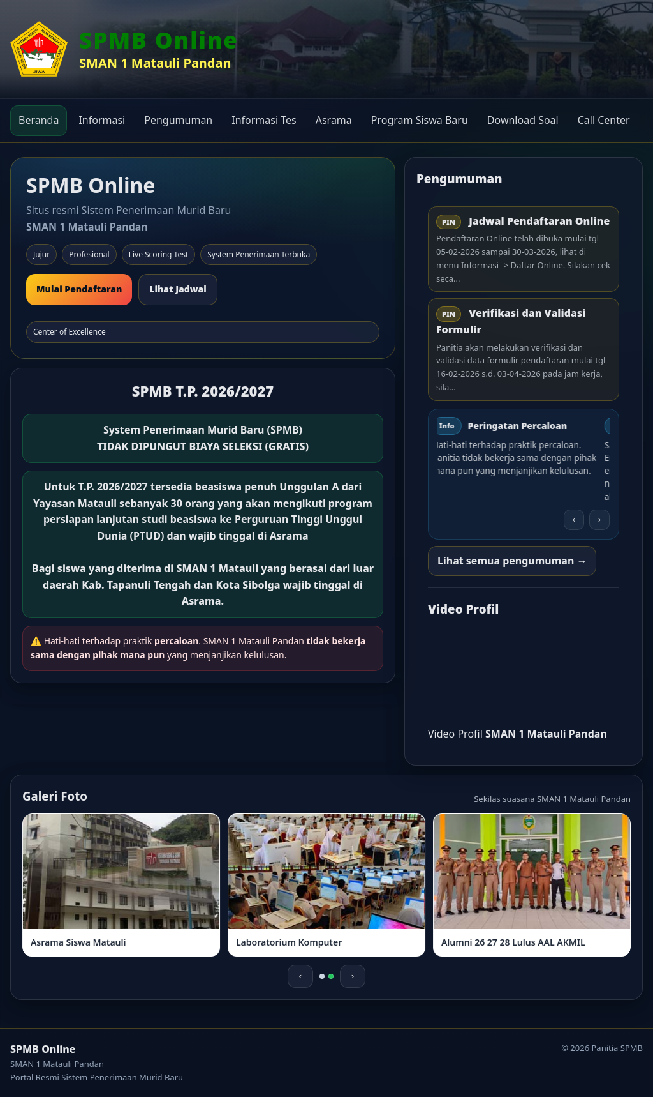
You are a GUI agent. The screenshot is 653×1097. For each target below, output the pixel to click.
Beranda (38, 120)
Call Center (604, 120)
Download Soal (523, 120)
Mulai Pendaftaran (79, 289)
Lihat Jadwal (178, 289)
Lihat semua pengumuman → (512, 561)
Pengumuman (178, 120)
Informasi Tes (263, 120)
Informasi (101, 120)
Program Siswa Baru (419, 120)
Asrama (334, 120)
